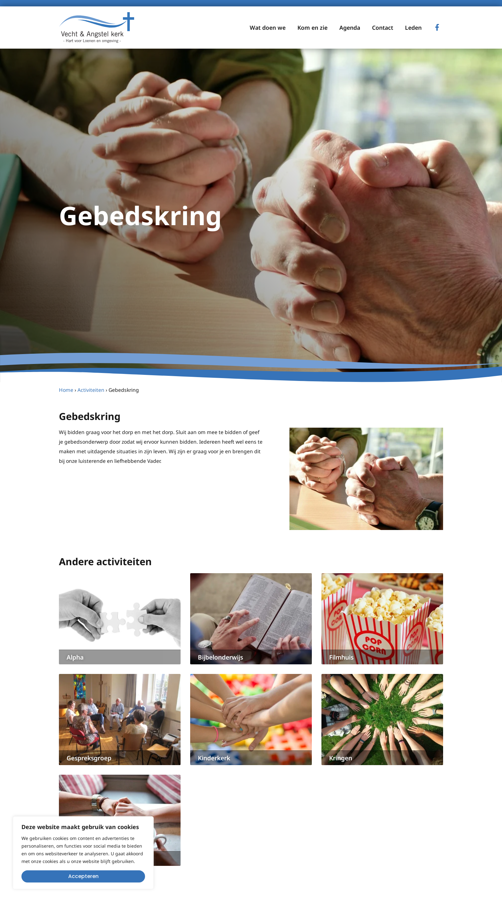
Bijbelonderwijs (220, 657)
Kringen (340, 758)
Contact (382, 27)
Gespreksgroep (89, 758)
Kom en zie (312, 27)
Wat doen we (268, 27)
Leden (413, 27)
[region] (83, 852)
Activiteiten (90, 389)
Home (66, 389)
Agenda (349, 27)
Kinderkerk (214, 758)
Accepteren (83, 876)
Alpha (75, 657)
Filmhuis (341, 657)
